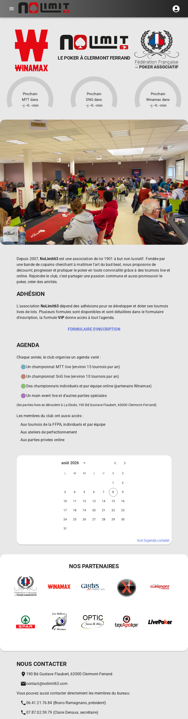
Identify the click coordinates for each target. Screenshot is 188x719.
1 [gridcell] (113, 483)
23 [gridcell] (123, 510)
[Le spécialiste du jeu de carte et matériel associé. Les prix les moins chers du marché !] (93, 594)
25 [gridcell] (74, 519)
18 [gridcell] (74, 510)
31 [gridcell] (65, 528)
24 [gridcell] (65, 519)
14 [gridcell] (103, 501)
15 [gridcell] (113, 501)
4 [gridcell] (74, 492)
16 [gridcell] (123, 501)
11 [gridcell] (74, 501)
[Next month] (125, 463)
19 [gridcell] (84, 510)
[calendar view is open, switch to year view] (84, 463)
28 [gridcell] (103, 519)
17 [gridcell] (65, 510)
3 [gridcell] (65, 492)
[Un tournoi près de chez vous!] (126, 633)
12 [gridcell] (84, 501)
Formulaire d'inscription (94, 329)
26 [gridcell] (84, 519)
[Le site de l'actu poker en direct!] (160, 627)
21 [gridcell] (103, 510)
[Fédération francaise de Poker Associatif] (25, 602)
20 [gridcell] (94, 510)
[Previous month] (115, 463)
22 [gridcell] (113, 510)
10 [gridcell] (65, 501)
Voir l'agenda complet (153, 540)
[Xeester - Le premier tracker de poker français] (126, 602)
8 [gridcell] (113, 492)
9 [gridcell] (123, 492)
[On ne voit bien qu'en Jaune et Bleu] (93, 634)
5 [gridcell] (84, 492)
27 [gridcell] (94, 519)
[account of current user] (11, 8)
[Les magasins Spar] (25, 633)
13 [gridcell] (94, 501)
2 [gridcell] (123, 483)
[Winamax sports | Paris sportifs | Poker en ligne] (59, 593)
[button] (176, 9)
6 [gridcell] (94, 492)
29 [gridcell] (113, 519)
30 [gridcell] (123, 519)
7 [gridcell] (103, 492)
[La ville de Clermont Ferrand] (160, 594)
